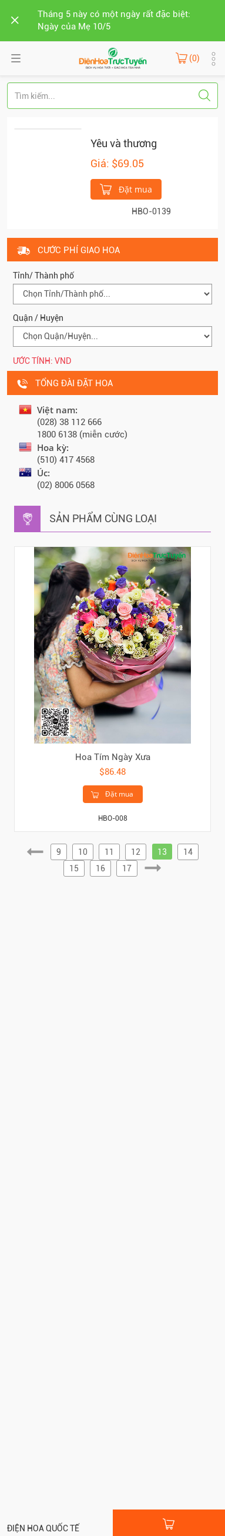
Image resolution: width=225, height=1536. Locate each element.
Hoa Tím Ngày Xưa (112, 757)
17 (127, 868)
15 (74, 868)
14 (188, 852)
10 (83, 852)
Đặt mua (126, 188)
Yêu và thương (123, 143)
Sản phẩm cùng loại (103, 518)
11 (109, 852)
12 (135, 852)
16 (100, 868)
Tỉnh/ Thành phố (43, 275)
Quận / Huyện (38, 318)
